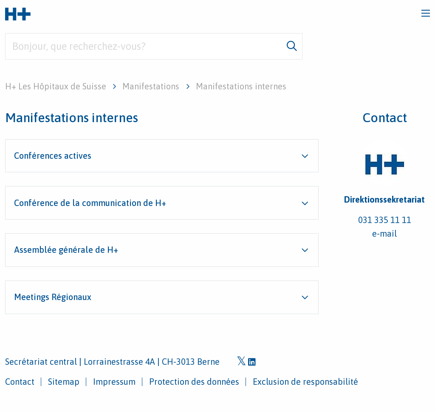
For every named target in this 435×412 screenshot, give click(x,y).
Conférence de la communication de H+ (90, 203)
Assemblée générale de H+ (66, 250)
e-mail (384, 233)
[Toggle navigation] (425, 13)
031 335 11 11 (384, 220)
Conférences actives (52, 155)
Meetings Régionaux (52, 297)
